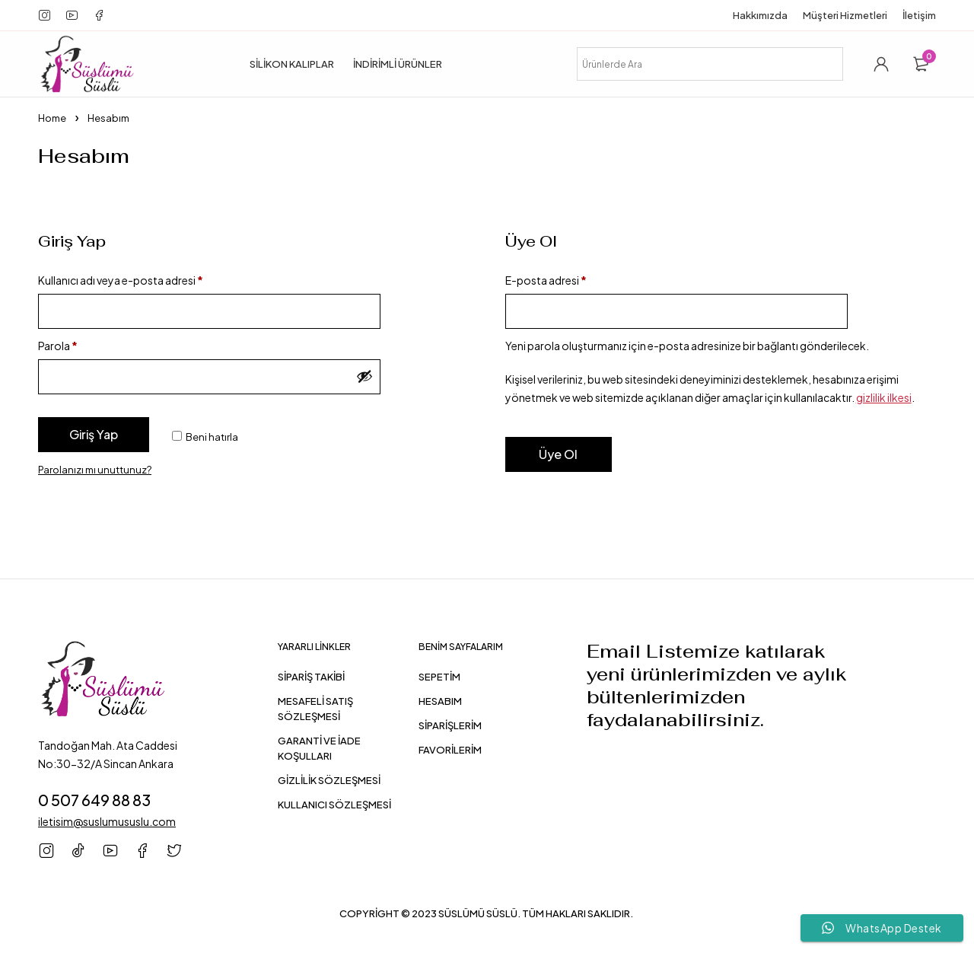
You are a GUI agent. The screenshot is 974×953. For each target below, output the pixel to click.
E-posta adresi (546, 280)
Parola (58, 345)
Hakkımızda (760, 15)
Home (52, 118)
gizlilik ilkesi (884, 397)
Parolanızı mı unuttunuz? (94, 470)
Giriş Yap (93, 434)
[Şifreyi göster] (364, 376)
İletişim (919, 15)
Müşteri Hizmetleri (845, 15)
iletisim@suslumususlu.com (107, 821)
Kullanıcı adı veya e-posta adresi (120, 280)
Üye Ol (558, 454)
